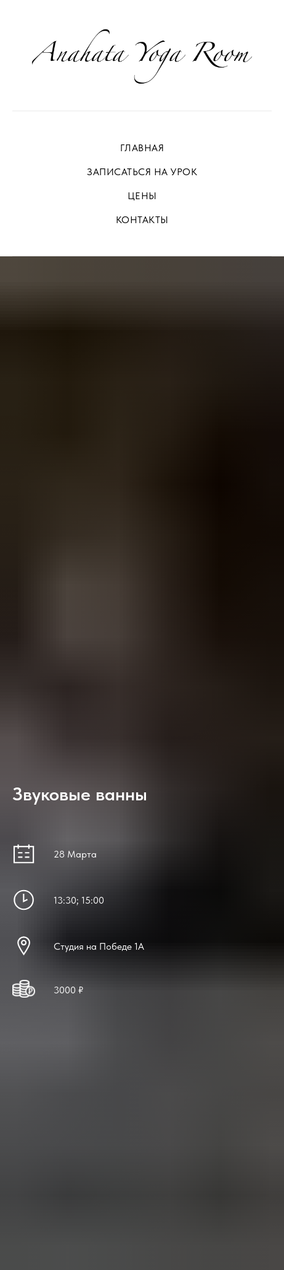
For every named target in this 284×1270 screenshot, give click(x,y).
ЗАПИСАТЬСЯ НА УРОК (142, 172)
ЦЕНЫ (142, 196)
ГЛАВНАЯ (142, 148)
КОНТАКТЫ (142, 220)
